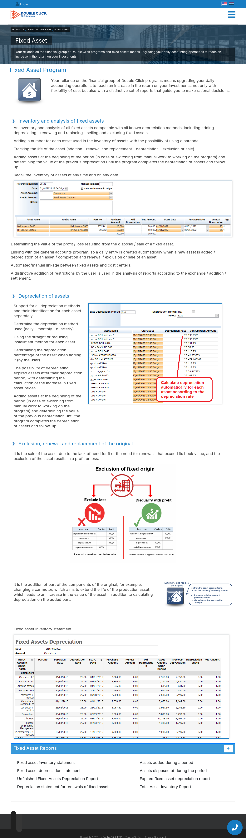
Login (24, 4)
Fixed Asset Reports (123, 750)
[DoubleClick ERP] (32, 15)
